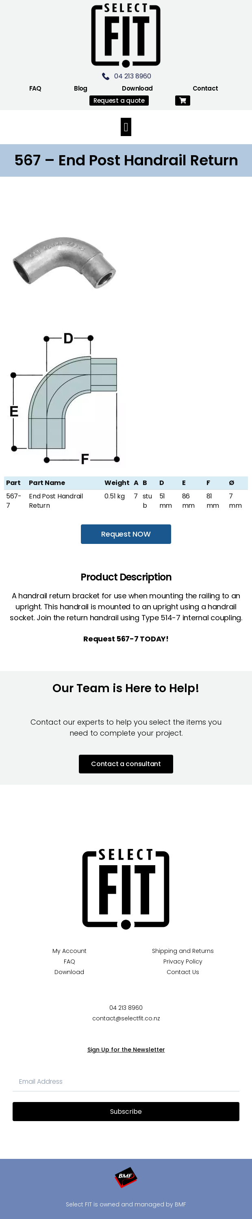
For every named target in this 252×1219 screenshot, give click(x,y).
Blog (80, 88)
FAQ (35, 88)
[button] (182, 100)
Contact (205, 88)
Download (137, 88)
